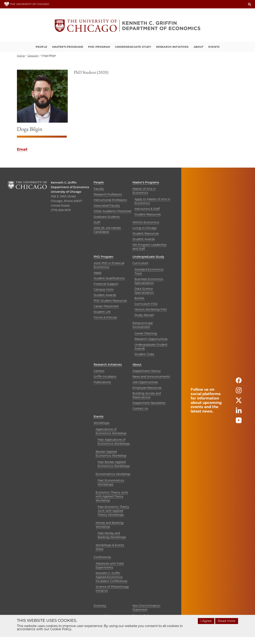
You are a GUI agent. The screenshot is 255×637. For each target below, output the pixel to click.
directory (33, 55)
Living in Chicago (144, 228)
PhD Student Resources (110, 300)
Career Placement (106, 306)
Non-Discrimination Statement (146, 607)
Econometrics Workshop (113, 474)
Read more (226, 621)
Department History (146, 371)
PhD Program (99, 46)
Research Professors (108, 194)
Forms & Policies (105, 317)
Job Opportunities (145, 382)
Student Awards (143, 239)
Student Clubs (144, 354)
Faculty (99, 189)
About (199, 46)
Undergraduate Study (133, 46)
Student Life (102, 312)
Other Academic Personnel (112, 211)
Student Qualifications (109, 278)
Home (21, 55)
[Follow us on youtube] (239, 422)
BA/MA (139, 298)
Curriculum (140, 263)
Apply (98, 272)
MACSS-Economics (145, 222)
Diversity (100, 605)
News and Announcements (151, 376)
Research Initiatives (172, 46)
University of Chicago (66, 192)
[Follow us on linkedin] (239, 412)
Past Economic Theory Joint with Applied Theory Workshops (113, 511)
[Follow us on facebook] (239, 382)
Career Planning (145, 333)
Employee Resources (147, 388)
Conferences (102, 557)
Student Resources (147, 214)
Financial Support (106, 284)
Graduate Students (107, 217)
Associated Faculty (107, 205)
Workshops (101, 423)
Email (22, 149)
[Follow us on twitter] (239, 402)
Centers (99, 371)
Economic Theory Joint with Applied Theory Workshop (112, 496)
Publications (102, 382)
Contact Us (140, 408)
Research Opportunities (151, 339)
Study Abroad (144, 315)
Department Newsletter (149, 403)
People (41, 46)
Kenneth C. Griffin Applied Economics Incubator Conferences (111, 577)
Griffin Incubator (105, 376)
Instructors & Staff (147, 209)
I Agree (206, 621)
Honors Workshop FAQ (150, 309)
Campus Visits (104, 289)
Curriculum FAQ (145, 304)
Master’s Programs (67, 46)
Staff (97, 222)
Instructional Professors (110, 200)
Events (214, 46)
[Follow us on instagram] (239, 392)
